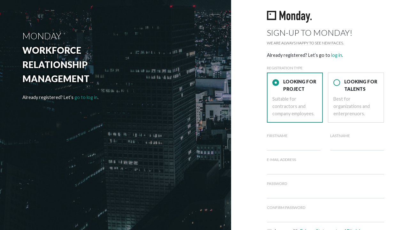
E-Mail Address (281, 159)
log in (336, 55)
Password (277, 183)
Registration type (285, 67)
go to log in (85, 97)
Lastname (340, 135)
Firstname (277, 135)
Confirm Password (286, 207)
